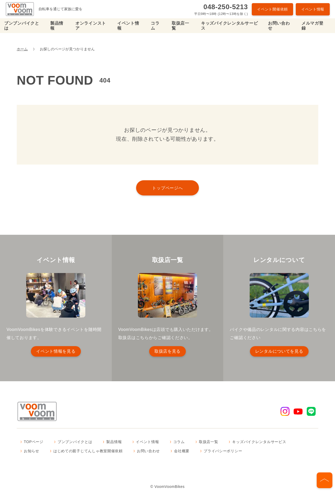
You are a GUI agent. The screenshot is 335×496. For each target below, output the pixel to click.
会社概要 (181, 451)
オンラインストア (90, 25)
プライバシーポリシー (223, 451)
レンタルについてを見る (279, 351)
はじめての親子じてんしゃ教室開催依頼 (88, 451)
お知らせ (31, 451)
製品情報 (56, 25)
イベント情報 (312, 9)
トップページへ (167, 188)
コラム (155, 25)
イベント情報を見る (55, 351)
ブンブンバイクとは (21, 25)
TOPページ (33, 442)
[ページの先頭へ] (324, 480)
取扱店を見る (167, 351)
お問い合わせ (279, 25)
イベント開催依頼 (272, 9)
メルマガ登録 (312, 25)
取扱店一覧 (180, 25)
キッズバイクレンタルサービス (229, 25)
